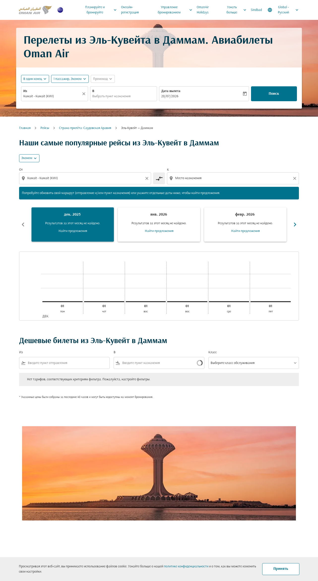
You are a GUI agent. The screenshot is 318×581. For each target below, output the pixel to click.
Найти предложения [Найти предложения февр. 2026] (245, 231)
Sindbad (256, 10)
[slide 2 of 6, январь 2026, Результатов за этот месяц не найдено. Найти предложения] (159, 224)
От (21, 170)
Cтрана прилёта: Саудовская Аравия (85, 128)
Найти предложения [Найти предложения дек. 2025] (73, 231)
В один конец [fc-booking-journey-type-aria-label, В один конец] (32, 79)
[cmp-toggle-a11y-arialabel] (159, 178)
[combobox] (52, 96)
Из (25, 91)
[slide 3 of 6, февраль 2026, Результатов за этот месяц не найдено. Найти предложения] (245, 224)
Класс (212, 352)
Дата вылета (170, 91)
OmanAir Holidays (203, 9)
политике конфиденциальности (186, 566)
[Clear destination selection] (295, 178)
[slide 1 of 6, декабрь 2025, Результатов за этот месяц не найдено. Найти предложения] (73, 224)
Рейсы (44, 128)
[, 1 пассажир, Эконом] (67, 79)
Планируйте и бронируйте (102, 10)
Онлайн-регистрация (130, 9)
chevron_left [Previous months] (23, 224)
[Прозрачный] (84, 94)
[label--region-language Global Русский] (283, 10)
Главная (25, 128)
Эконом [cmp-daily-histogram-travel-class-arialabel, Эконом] (26, 158)
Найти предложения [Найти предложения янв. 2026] (159, 231)
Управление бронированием (176, 10)
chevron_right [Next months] (295, 224)
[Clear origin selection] (147, 178)
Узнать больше (237, 10)
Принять (280, 569)
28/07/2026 (169, 96)
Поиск (274, 94)
